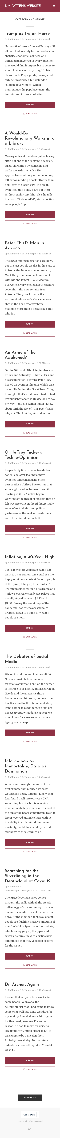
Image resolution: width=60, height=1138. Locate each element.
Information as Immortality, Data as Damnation (25, 767)
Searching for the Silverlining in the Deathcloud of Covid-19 (28, 877)
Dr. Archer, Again (22, 986)
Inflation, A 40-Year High (30, 558)
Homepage (30, 39)
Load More (30, 1099)
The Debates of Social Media (26, 660)
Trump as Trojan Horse (27, 34)
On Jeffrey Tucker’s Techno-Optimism (23, 455)
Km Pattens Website (23, 6)
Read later (30, 114)
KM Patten (13, 39)
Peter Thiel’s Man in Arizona (24, 246)
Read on (30, 105)
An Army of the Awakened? (20, 355)
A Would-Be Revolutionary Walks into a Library (30, 138)
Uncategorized (27, 891)
